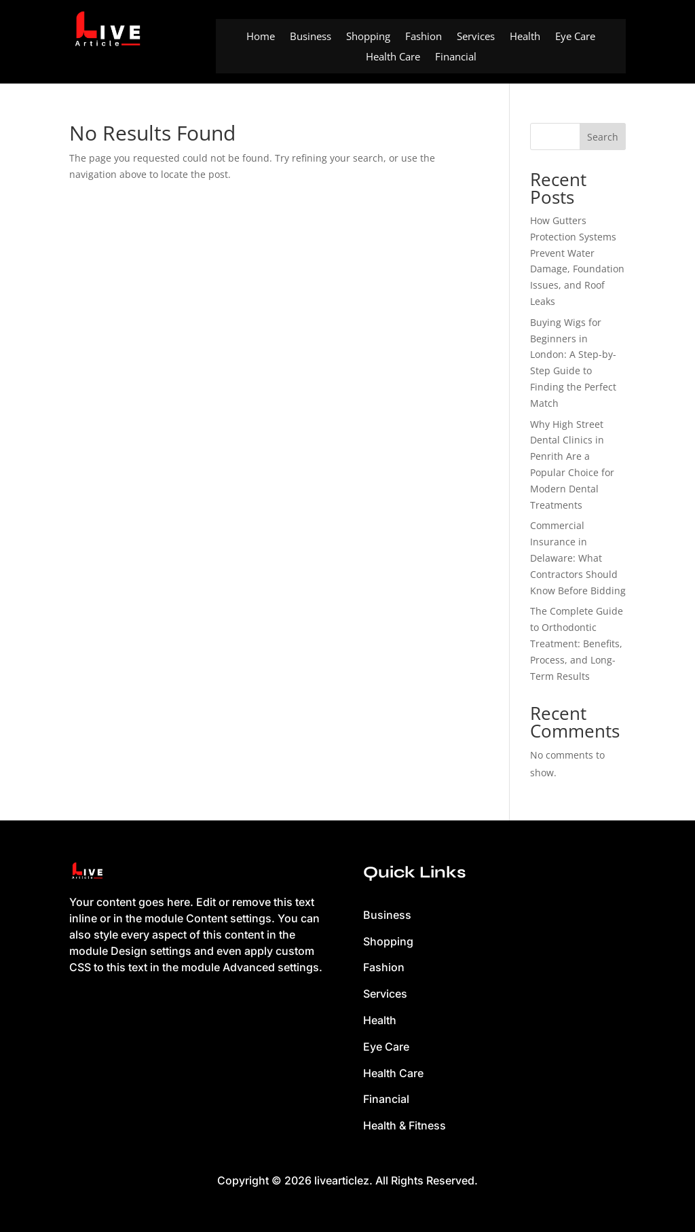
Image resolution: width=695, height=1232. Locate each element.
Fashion (423, 37)
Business (310, 37)
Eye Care (575, 37)
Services (476, 37)
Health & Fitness (404, 1125)
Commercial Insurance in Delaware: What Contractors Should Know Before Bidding (578, 557)
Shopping (368, 37)
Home (260, 37)
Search (602, 136)
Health (525, 37)
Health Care (393, 57)
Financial (455, 57)
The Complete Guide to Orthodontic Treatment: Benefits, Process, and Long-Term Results (576, 643)
